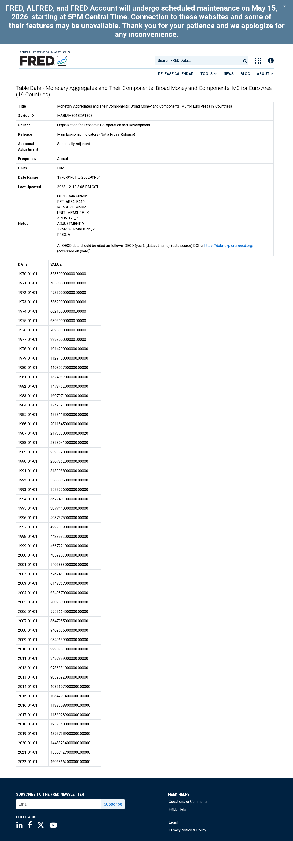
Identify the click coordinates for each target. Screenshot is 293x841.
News (229, 74)
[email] (59, 804)
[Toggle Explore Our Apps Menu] (258, 61)
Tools (208, 74)
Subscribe (113, 804)
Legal (173, 822)
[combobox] (198, 60)
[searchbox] (199, 60)
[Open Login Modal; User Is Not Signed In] (271, 61)
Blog (245, 74)
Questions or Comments (188, 801)
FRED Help (177, 809)
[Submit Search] (244, 60)
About (265, 74)
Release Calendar (175, 74)
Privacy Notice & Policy (187, 830)
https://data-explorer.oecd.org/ (229, 245)
